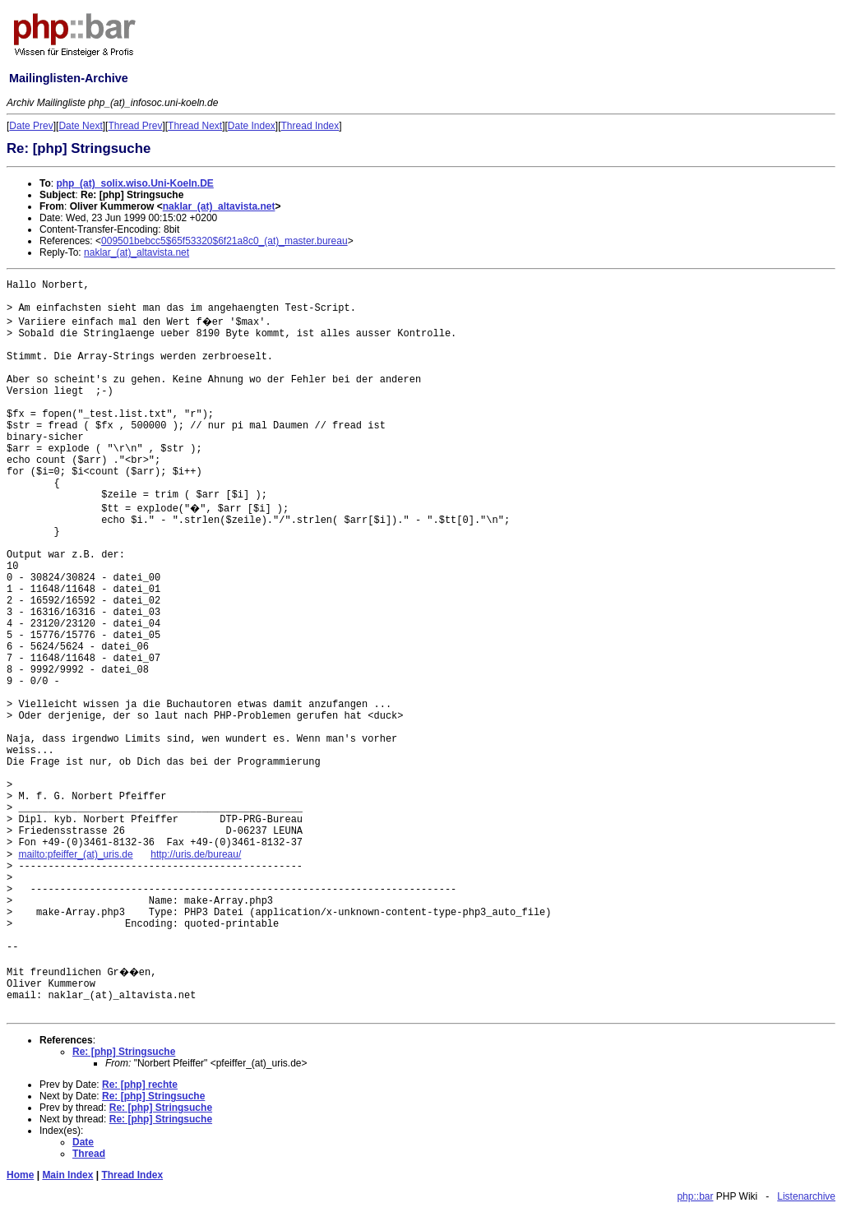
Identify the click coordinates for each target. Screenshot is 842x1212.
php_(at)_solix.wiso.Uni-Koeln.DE (134, 183)
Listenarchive (806, 1196)
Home (20, 1175)
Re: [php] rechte (140, 1084)
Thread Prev (135, 126)
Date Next (80, 126)
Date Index (251, 126)
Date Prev (31, 126)
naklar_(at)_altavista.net (219, 206)
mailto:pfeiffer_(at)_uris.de (75, 854)
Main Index (67, 1175)
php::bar (695, 1196)
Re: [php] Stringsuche (123, 1051)
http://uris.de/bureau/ (195, 854)
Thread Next (195, 126)
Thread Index (310, 126)
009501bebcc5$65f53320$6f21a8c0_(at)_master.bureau (224, 241)
